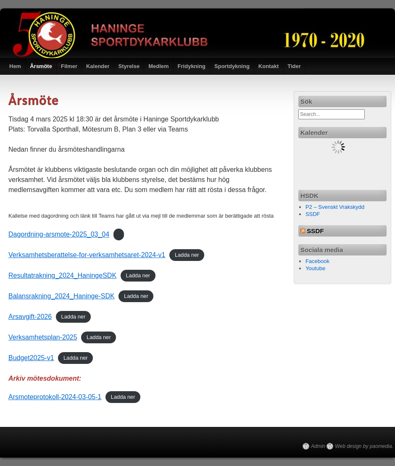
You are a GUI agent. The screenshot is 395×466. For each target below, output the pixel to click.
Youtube (315, 268)
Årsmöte (41, 66)
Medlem (158, 66)
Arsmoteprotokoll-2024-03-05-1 (54, 396)
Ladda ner (187, 255)
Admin (318, 446)
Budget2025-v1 (31, 357)
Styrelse (129, 66)
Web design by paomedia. (364, 446)
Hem (15, 66)
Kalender (98, 66)
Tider (294, 66)
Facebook (317, 261)
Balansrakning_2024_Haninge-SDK (61, 296)
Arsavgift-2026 (30, 316)
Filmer (69, 66)
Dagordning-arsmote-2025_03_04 (58, 234)
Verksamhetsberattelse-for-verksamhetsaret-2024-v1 (87, 254)
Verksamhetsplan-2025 (42, 337)
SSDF (312, 214)
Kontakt (268, 66)
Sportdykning (232, 66)
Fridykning (191, 66)
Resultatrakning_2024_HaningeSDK (62, 275)
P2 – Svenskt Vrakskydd (334, 207)
